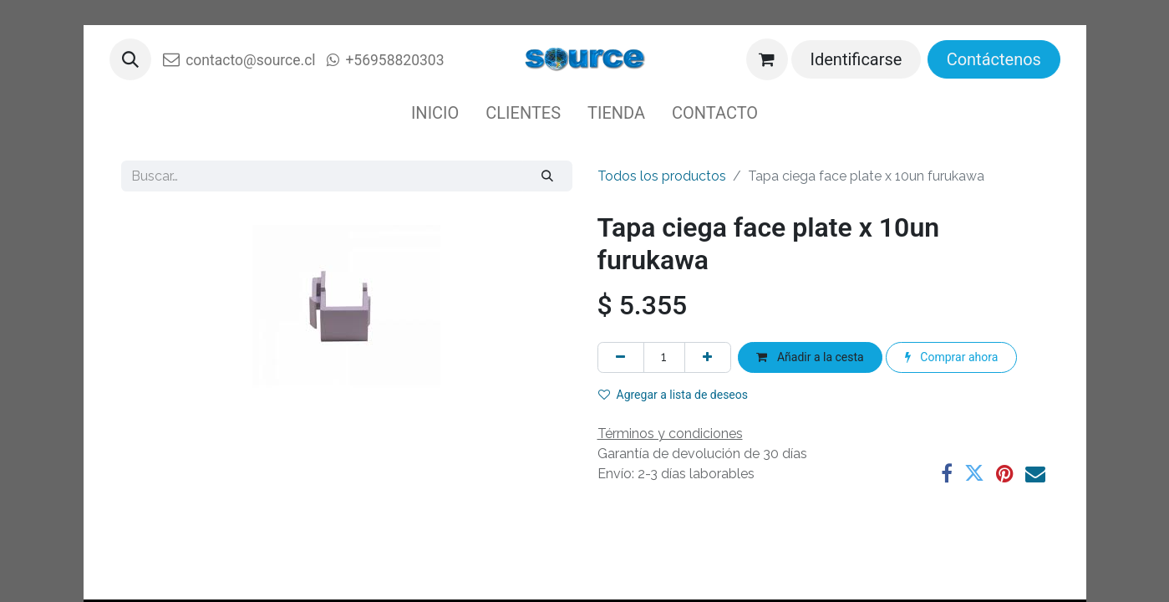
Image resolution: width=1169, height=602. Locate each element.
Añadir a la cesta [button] (809, 357)
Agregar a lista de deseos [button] (673, 394)
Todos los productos (661, 176)
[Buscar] (547, 176)
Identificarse (856, 59)
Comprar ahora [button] (951, 357)
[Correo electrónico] (1035, 473)
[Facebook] (947, 473)
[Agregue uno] (707, 357)
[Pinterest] (1005, 473)
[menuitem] (435, 113)
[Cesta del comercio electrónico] (767, 59)
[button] (130, 59)
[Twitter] (974, 473)
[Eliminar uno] (620, 357)
